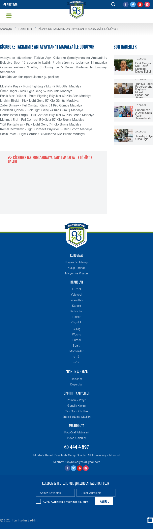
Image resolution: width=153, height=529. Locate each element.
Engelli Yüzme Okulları (77, 416)
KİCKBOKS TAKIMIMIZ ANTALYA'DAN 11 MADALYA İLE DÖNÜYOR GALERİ (50, 159)
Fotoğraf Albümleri (76, 432)
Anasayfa (10, 4)
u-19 (76, 356)
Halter (76, 316)
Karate (76, 305)
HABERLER (25, 29)
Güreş (76, 329)
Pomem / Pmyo (76, 400)
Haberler (76, 378)
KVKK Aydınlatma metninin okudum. (66, 501)
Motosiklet (77, 351)
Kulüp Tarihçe (76, 267)
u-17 (76, 362)
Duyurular (76, 384)
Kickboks (76, 311)
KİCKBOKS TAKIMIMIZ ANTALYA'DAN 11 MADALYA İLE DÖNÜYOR (78, 29)
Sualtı (76, 345)
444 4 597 (76, 447)
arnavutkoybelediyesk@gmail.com (76, 462)
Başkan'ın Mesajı (77, 262)
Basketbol (76, 300)
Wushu (76, 334)
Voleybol (76, 294)
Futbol (76, 289)
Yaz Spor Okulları (76, 411)
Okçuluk (76, 322)
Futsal (77, 340)
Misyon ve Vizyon (76, 273)
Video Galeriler (76, 438)
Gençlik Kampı (76, 405)
